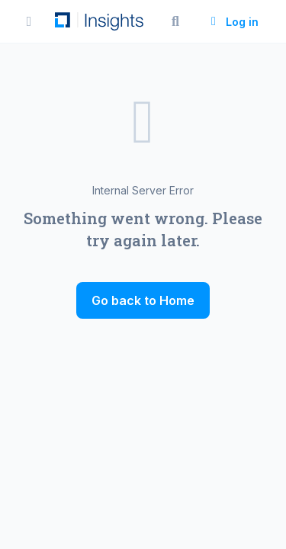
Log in (233, 21)
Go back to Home (143, 300)
